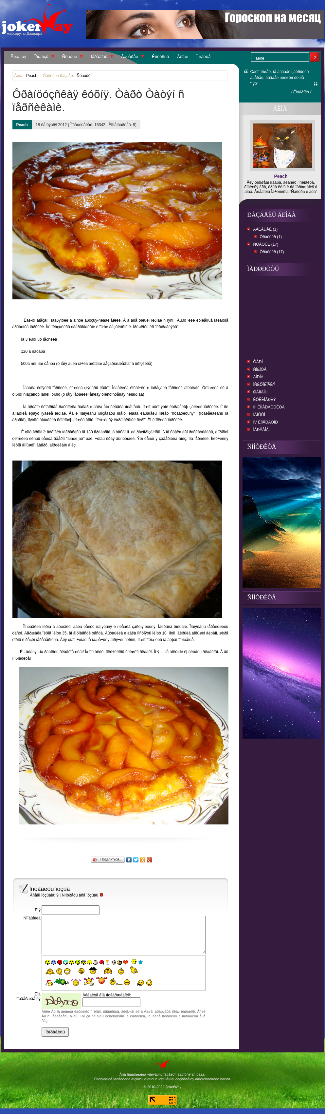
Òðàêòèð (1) (271, 237)
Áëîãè (182, 56)
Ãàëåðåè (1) (265, 229)
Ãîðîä (258, 377)
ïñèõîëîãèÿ (264, 384)
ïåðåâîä (261, 429)
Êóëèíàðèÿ (264, 399)
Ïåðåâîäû (99, 56)
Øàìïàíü (260, 392)
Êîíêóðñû (160, 56)
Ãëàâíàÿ (19, 56)
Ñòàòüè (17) (266, 244)
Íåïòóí (259, 414)
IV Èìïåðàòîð (265, 422)
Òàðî (258, 362)
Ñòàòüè (69, 56)
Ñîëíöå (260, 369)
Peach (31, 75)
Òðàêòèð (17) (272, 252)
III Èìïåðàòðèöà (269, 407)
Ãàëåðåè (129, 56)
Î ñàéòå (203, 56)
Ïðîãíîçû (41, 56)
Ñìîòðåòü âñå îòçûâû (83, 895)
